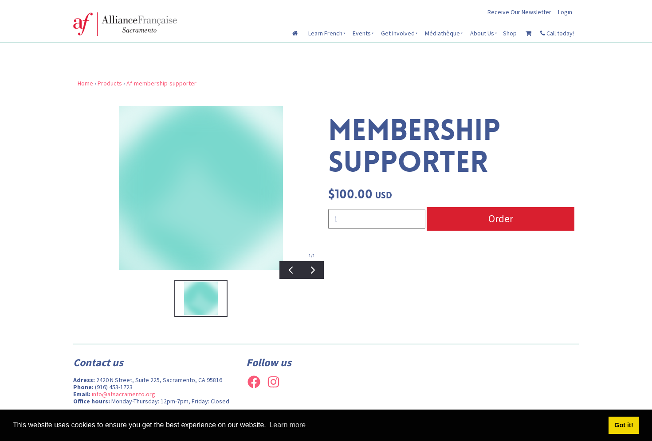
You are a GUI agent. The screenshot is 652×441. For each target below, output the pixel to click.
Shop (510, 33)
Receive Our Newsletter (519, 12)
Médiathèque (442, 33)
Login (565, 12)
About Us (482, 33)
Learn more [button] (287, 425)
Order (500, 218)
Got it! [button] (623, 425)
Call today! (557, 33)
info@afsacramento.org (123, 394)
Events (362, 33)
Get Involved (398, 33)
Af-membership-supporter (161, 83)
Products (110, 83)
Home (85, 83)
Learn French (325, 33)
